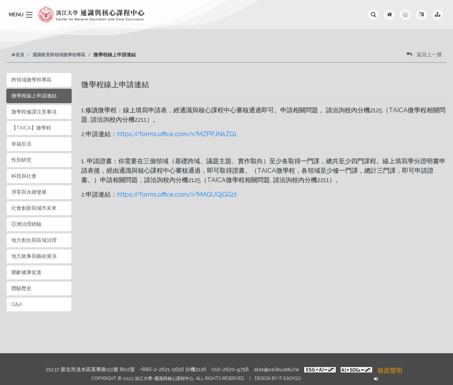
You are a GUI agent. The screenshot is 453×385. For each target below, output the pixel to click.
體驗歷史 (21, 288)
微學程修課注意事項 (34, 112)
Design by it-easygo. (278, 378)
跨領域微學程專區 (31, 80)
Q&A (16, 304)
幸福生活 (21, 144)
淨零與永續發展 (29, 192)
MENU (16, 15)
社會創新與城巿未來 (34, 208)
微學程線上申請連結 (34, 96)
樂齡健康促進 (26, 272)
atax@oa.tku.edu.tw (276, 369)
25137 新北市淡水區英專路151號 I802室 (90, 369)
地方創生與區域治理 (34, 240)
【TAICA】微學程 (31, 128)
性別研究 (21, 160)
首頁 (17, 54)
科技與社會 (23, 176)
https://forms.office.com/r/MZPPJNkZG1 (177, 134)
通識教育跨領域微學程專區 (58, 54)
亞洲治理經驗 (26, 224)
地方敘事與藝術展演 (34, 256)
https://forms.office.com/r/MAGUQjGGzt (177, 194)
